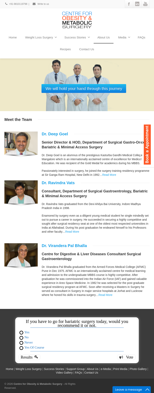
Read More (109, 174)
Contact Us (86, 49)
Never (28, 342)
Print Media (120, 369)
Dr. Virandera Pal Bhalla (64, 245)
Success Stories (77, 37)
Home (13, 37)
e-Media (106, 369)
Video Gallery (64, 372)
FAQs (141, 37)
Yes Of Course (34, 347)
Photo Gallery (138, 369)
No (26, 337)
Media (124, 37)
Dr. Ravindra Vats (58, 183)
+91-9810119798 (16, 4)
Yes (26, 332)
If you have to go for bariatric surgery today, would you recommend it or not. (77, 324)
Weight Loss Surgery (41, 37)
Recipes (65, 49)
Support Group (76, 369)
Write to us (40, 4)
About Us (103, 37)
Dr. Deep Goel (55, 134)
